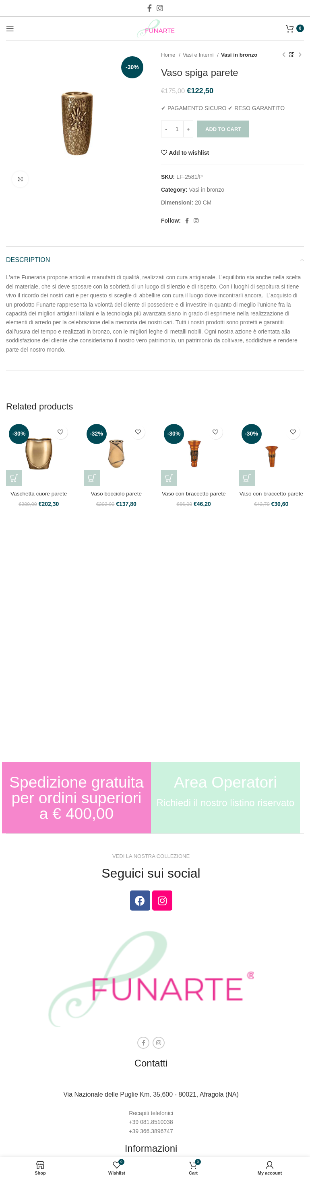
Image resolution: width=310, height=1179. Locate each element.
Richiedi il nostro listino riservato (226, 802)
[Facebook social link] (149, 8)
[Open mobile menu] (10, 28)
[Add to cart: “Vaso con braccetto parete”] (169, 478)
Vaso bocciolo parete (116, 493)
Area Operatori (225, 782)
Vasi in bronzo (239, 55)
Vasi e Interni (199, 55)
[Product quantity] (177, 129)
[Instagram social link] (159, 8)
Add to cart (223, 129)
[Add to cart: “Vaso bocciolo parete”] (92, 478)
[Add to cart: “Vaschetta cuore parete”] (14, 478)
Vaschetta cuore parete (39, 493)
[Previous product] (284, 55)
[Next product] (300, 55)
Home (169, 55)
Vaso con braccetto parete (193, 493)
